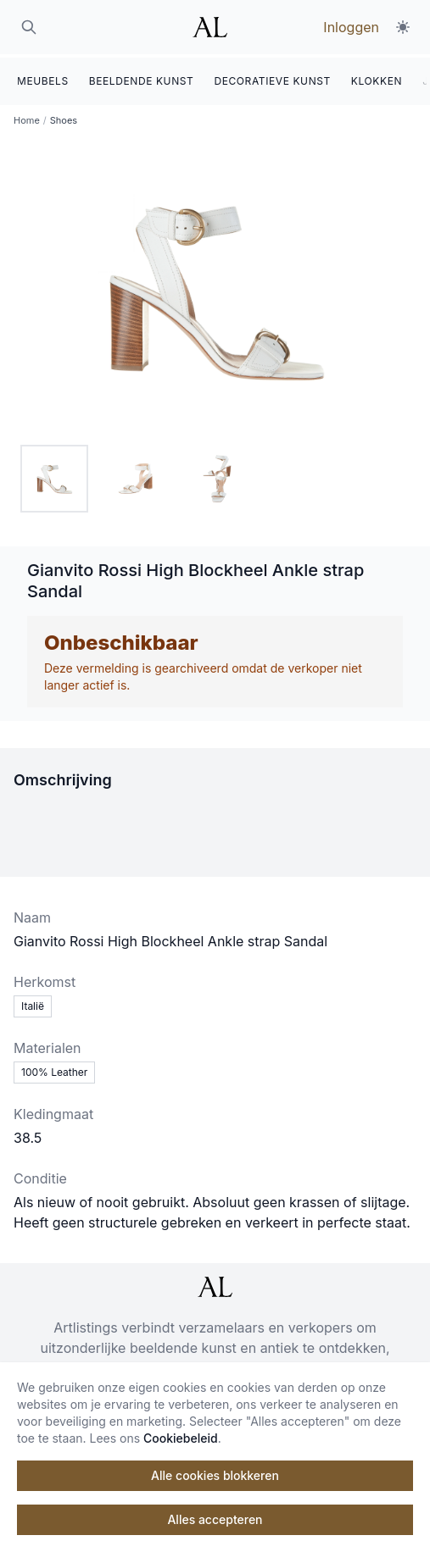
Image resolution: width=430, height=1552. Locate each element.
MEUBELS (43, 77)
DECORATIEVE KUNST (272, 77)
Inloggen (351, 27)
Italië (32, 1002)
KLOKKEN (376, 77)
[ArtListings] (215, 1283)
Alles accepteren (214, 1519)
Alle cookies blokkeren (215, 1475)
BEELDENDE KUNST (141, 77)
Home (27, 117)
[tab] (54, 475)
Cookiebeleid (180, 1438)
